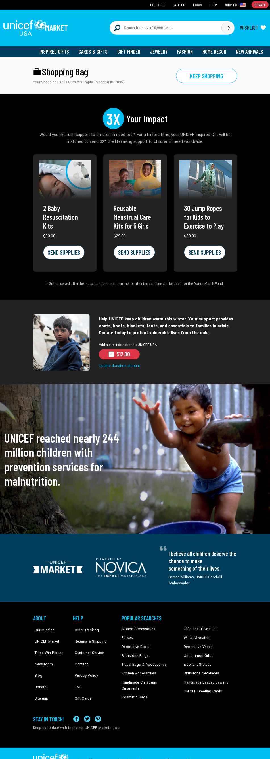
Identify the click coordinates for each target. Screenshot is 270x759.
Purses (127, 634)
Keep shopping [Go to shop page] (206, 72)
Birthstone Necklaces (200, 668)
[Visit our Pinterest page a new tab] (98, 705)
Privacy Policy (84, 660)
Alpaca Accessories (137, 625)
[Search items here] (165, 26)
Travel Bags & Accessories (142, 660)
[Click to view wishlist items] (253, 26)
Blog (36, 660)
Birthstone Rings (135, 651)
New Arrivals (250, 48)
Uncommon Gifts (197, 651)
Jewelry (160, 48)
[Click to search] (227, 26)
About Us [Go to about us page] (158, 4)
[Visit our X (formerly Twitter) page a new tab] (87, 705)
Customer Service (87, 642)
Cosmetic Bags (134, 686)
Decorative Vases (197, 642)
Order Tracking (84, 625)
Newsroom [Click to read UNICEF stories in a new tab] (41, 651)
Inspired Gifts (58, 48)
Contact (79, 651)
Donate (38, 668)
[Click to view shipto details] (236, 4)
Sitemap (39, 677)
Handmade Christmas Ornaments (148, 677)
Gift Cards (81, 677)
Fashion (186, 48)
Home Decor (215, 48)
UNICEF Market (44, 634)
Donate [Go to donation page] (260, 4)
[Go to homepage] (37, 26)
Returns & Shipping (88, 634)
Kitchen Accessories (137, 668)
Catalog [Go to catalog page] (179, 4)
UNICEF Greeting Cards (201, 686)
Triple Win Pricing (46, 642)
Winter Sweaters (196, 634)
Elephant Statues (197, 660)
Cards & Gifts (96, 48)
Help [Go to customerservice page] (213, 4)
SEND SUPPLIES (63, 249)
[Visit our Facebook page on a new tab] (76, 705)
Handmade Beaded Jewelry (205, 677)
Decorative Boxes (135, 642)
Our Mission (42, 625)
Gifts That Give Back (199, 625)
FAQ (76, 668)
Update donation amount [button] (119, 362)
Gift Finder (131, 48)
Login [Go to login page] (198, 4)
